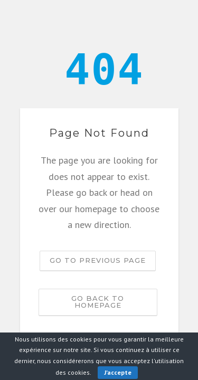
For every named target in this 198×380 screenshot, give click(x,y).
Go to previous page (98, 260)
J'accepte (117, 372)
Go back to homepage (97, 301)
